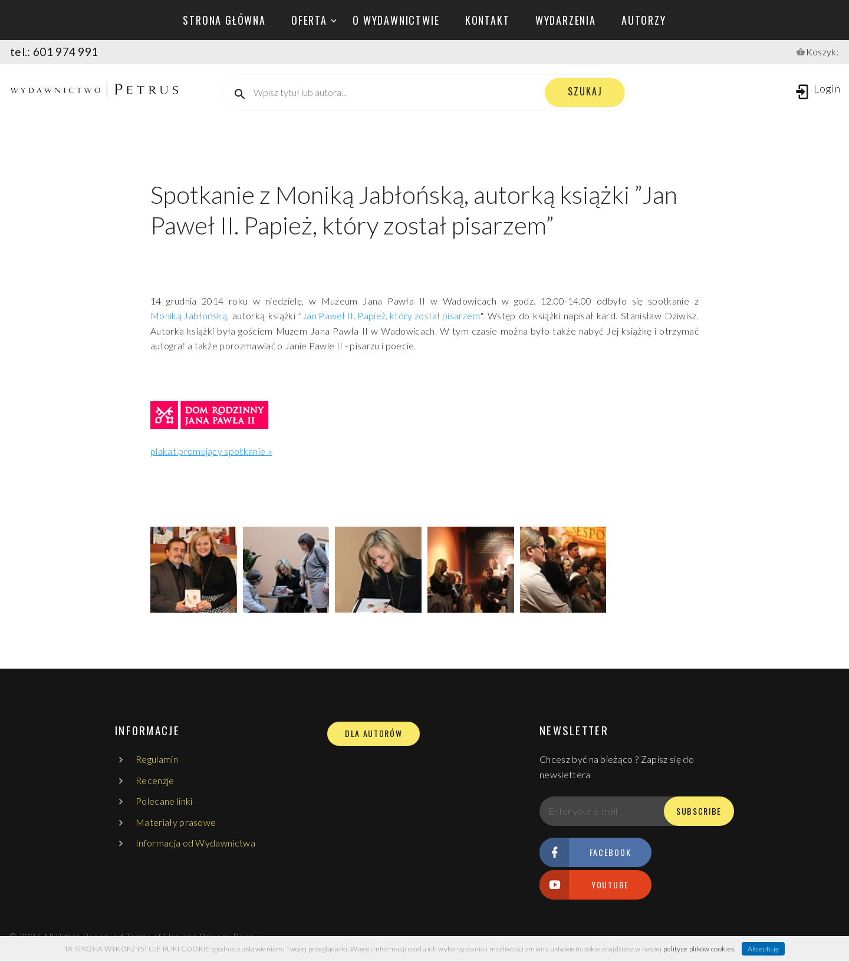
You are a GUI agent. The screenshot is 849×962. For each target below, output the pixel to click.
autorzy (643, 20)
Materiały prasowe (176, 822)
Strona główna (224, 20)
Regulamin (157, 759)
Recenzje (155, 780)
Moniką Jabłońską (188, 315)
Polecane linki (164, 800)
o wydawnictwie (396, 20)
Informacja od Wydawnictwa (195, 842)
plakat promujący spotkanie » (211, 451)
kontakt (487, 20)
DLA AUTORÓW (373, 733)
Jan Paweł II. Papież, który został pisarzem (391, 315)
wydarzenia (565, 20)
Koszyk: (822, 51)
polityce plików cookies (698, 949)
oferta (309, 20)
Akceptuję (763, 948)
